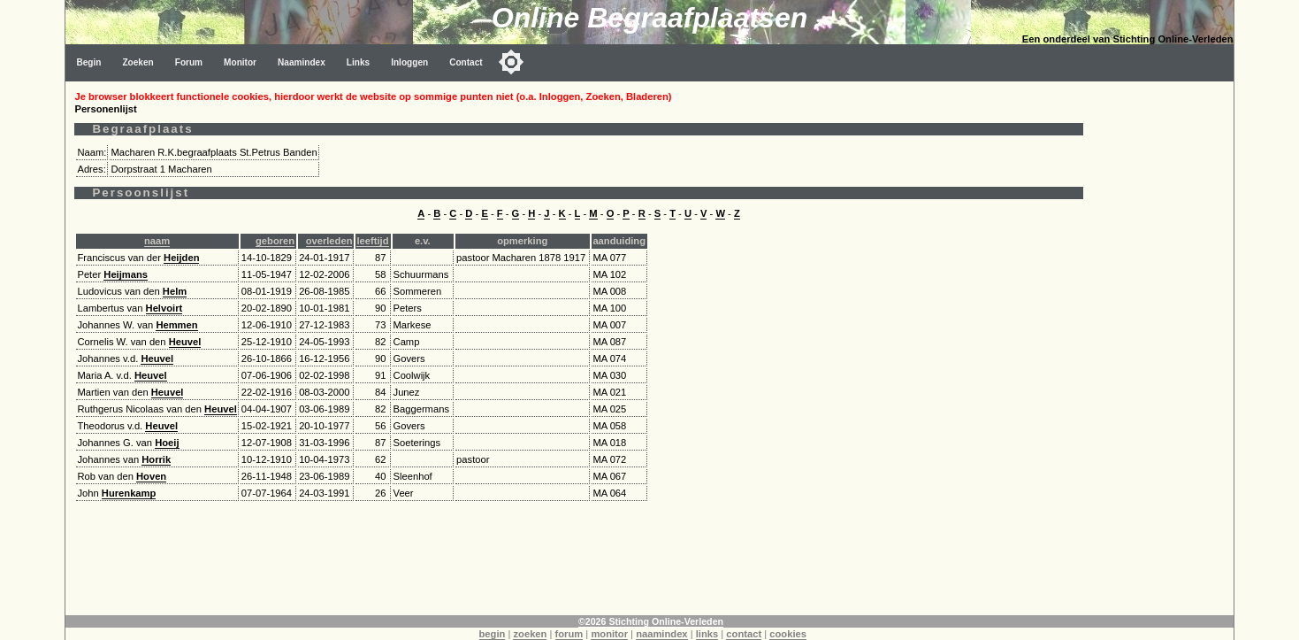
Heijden (181, 257)
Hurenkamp (129, 493)
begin (492, 633)
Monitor (240, 62)
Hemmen (176, 325)
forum (569, 633)
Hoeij (167, 442)
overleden (329, 240)
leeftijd (372, 240)
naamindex (661, 633)
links (707, 633)
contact (743, 633)
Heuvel (185, 341)
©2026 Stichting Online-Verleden (650, 621)
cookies (787, 633)
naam (157, 240)
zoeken (529, 633)
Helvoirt (164, 308)
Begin (88, 62)
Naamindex (301, 62)
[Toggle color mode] (511, 62)
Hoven (151, 476)
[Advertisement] (1163, 347)
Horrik (156, 459)
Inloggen (409, 62)
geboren (275, 240)
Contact (466, 62)
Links (358, 62)
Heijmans (125, 274)
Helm (175, 291)
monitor (609, 633)
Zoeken (137, 62)
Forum (188, 62)
